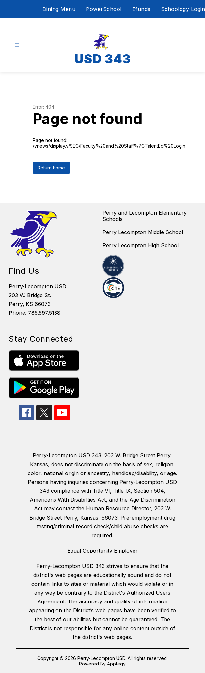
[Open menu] (17, 45)
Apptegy (116, 663)
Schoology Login (183, 9)
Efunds (141, 9)
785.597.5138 (44, 313)
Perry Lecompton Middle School (142, 232)
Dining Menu (59, 9)
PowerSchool (104, 9)
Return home (51, 167)
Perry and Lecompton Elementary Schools (144, 215)
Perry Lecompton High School (140, 245)
